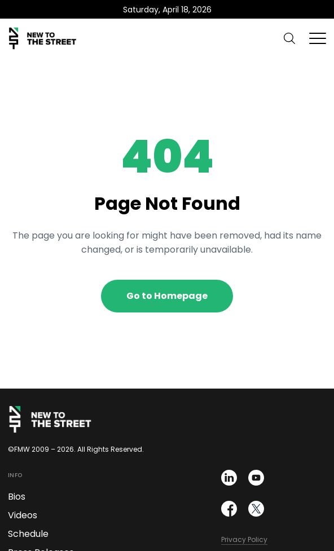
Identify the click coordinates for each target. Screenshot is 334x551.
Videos (22, 515)
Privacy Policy (244, 539)
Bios (16, 496)
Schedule (28, 533)
